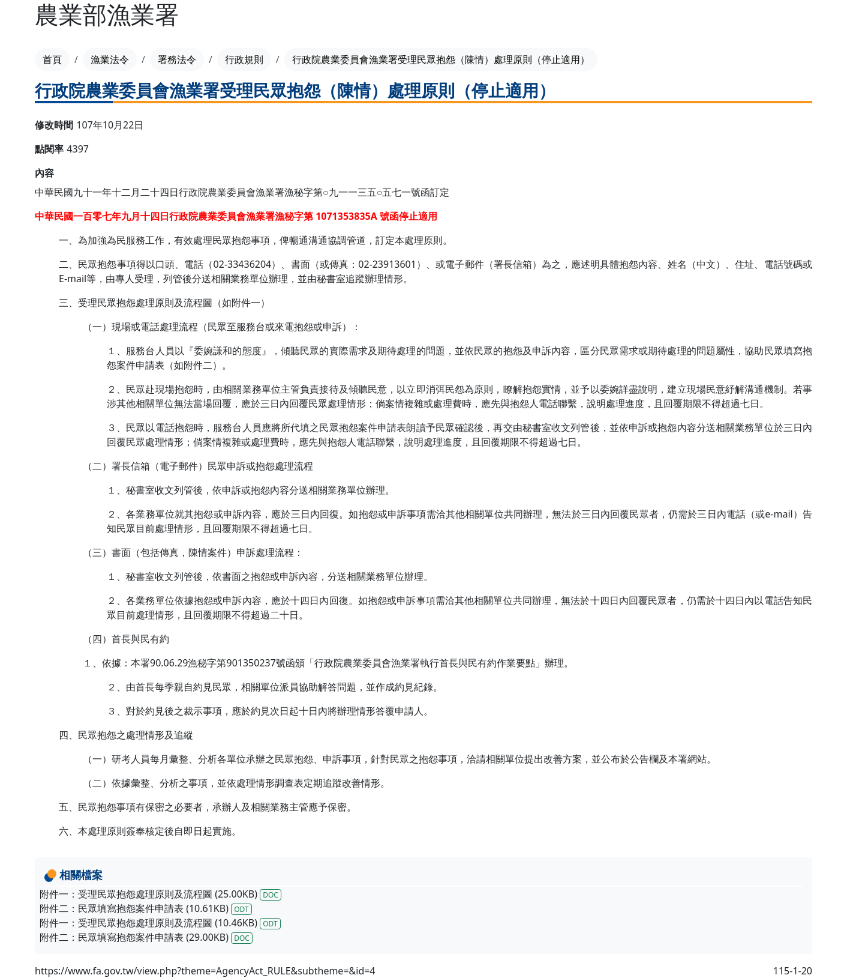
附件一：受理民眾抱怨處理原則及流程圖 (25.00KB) (160, 894)
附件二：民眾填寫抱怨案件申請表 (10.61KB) (146, 908)
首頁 (52, 59)
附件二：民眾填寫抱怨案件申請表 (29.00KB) (146, 937)
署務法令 (177, 59)
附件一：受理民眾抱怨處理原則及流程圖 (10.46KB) (160, 922)
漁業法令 (110, 59)
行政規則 (244, 59)
